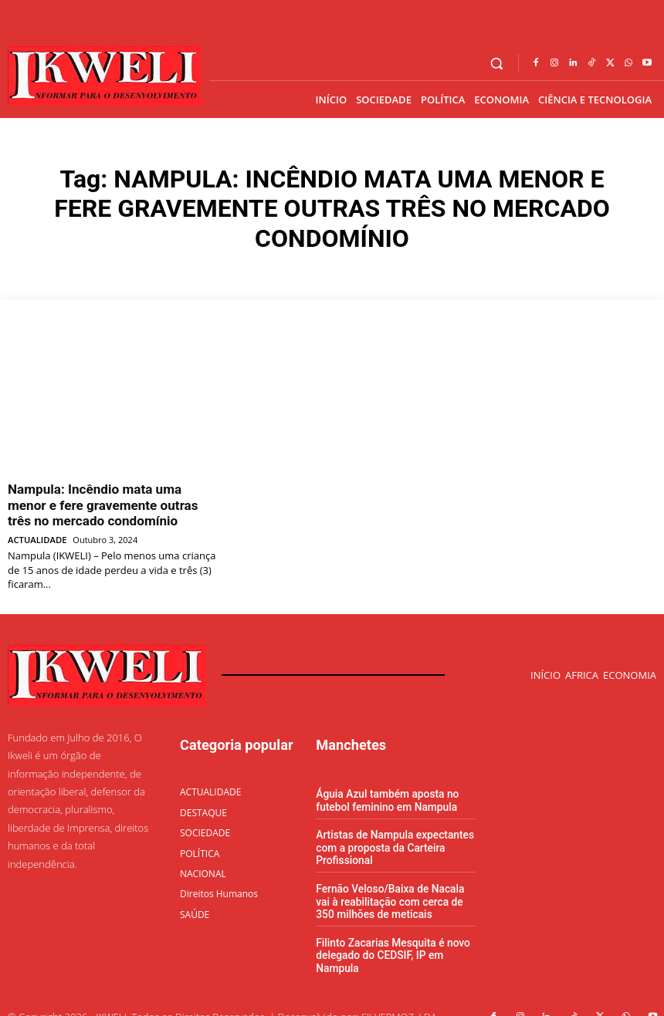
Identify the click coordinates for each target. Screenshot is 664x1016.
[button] (496, 63)
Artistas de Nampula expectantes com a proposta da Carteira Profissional (390, 836)
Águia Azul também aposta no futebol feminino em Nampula (383, 790)
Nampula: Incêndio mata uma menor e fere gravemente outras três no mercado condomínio (111, 500)
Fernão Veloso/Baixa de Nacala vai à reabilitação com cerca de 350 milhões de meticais (393, 887)
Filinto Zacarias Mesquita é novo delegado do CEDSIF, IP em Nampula (389, 939)
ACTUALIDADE (37, 531)
